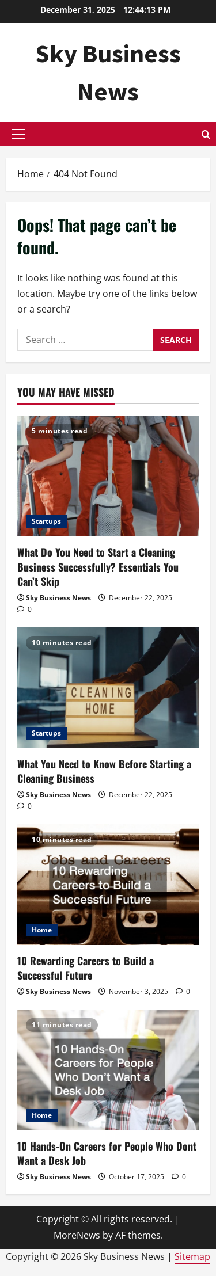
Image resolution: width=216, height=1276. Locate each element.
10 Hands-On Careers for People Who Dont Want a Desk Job (106, 1153)
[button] (18, 134)
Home (42, 930)
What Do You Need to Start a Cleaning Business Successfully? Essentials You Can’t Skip (98, 566)
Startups (46, 521)
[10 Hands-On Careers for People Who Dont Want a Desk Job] (108, 1070)
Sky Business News (58, 598)
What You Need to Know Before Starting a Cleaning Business (104, 771)
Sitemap (192, 1256)
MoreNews (77, 1235)
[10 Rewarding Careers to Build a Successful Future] (108, 884)
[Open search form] (206, 134)
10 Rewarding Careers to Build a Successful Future (85, 967)
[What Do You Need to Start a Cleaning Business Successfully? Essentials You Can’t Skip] (108, 476)
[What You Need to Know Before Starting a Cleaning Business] (108, 687)
